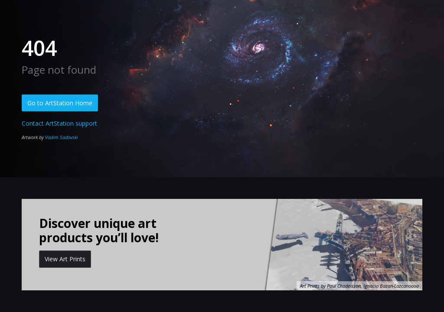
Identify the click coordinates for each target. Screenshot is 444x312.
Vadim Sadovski (61, 137)
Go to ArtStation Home (59, 103)
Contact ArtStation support (59, 123)
